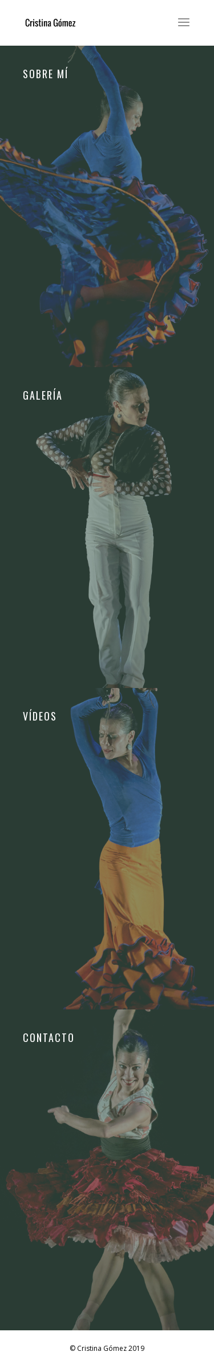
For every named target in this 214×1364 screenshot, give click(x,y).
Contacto (49, 1038)
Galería (43, 396)
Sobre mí (45, 75)
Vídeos (40, 717)
